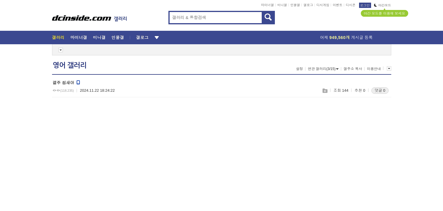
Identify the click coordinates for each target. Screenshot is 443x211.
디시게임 (322, 5)
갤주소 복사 (353, 69)
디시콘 (351, 5)
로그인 (365, 5)
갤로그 (308, 5)
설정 (299, 69)
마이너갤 (267, 5)
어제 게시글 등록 (346, 37)
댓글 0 (380, 90)
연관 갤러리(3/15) (323, 69)
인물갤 (295, 5)
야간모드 (382, 5)
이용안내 (374, 69)
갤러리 (58, 37)
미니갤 (282, 5)
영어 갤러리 (70, 65)
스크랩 (324, 90)
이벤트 (337, 5)
